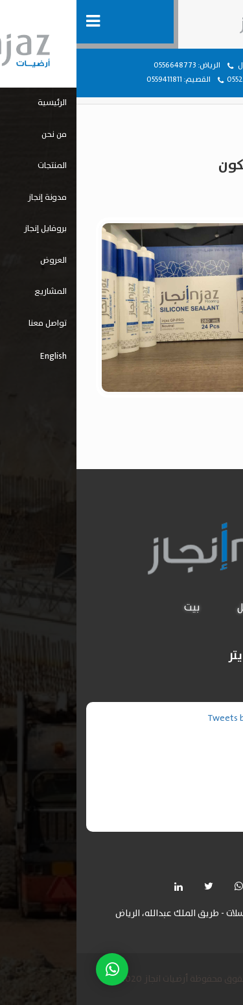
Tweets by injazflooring (177, 718)
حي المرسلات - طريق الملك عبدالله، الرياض (119, 914)
